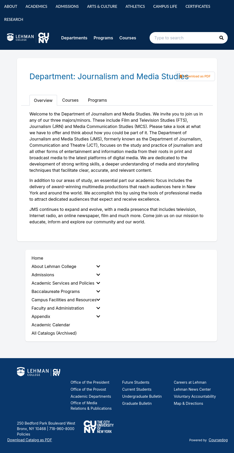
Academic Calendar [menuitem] (51, 324)
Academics (36, 6)
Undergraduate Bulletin (142, 396)
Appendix (66, 316)
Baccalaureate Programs (66, 291)
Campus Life (165, 6)
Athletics (135, 6)
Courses (127, 37)
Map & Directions (188, 403)
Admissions (67, 6)
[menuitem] (66, 266)
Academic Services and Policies (66, 283)
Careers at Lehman (190, 382)
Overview (43, 100)
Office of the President (90, 382)
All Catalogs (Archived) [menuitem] (54, 333)
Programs (103, 37)
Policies (23, 434)
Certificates (198, 6)
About (10, 6)
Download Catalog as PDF (29, 440)
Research (13, 19)
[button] (221, 38)
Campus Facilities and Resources (66, 299)
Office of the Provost (88, 389)
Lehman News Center (192, 389)
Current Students (137, 389)
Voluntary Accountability (195, 396)
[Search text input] (189, 38)
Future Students (136, 382)
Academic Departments (91, 396)
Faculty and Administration (66, 308)
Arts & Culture (102, 6)
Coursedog (218, 440)
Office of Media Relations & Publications (91, 406)
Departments (74, 37)
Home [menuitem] (37, 258)
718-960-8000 (61, 428)
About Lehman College (66, 266)
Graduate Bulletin (137, 403)
